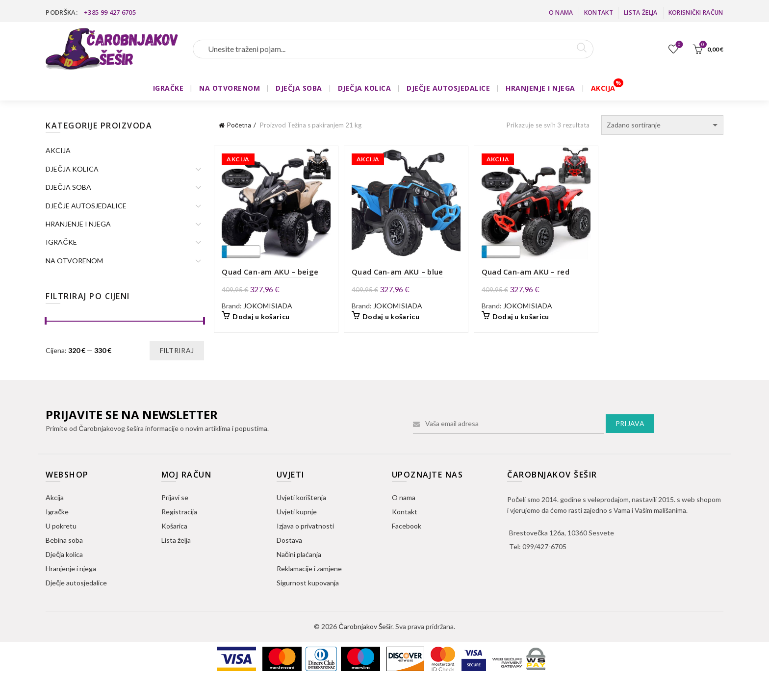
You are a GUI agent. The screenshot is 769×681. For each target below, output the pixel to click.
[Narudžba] (662, 125)
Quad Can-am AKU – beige (270, 272)
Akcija (55, 497)
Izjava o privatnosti (305, 526)
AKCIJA (603, 88)
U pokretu (61, 526)
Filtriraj (177, 350)
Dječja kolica (64, 554)
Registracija (179, 511)
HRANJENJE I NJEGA (540, 88)
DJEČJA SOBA (299, 88)
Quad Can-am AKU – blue (397, 272)
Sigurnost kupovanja (308, 583)
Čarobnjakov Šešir (365, 626)
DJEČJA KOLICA (364, 88)
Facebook (406, 526)
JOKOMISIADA (267, 306)
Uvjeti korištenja (301, 497)
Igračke (57, 511)
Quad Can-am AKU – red (525, 272)
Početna (239, 125)
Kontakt (598, 12)
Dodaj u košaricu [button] (260, 316)
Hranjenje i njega (71, 568)
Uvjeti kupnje (297, 511)
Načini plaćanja (299, 554)
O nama (561, 12)
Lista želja (640, 12)
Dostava (289, 540)
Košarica (174, 526)
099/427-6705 (544, 546)
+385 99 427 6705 (110, 12)
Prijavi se (174, 497)
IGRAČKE (168, 88)
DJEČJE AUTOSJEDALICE (448, 88)
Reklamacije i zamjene (309, 568)
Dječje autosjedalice (76, 583)
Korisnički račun (695, 12)
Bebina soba (64, 540)
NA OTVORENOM (229, 88)
